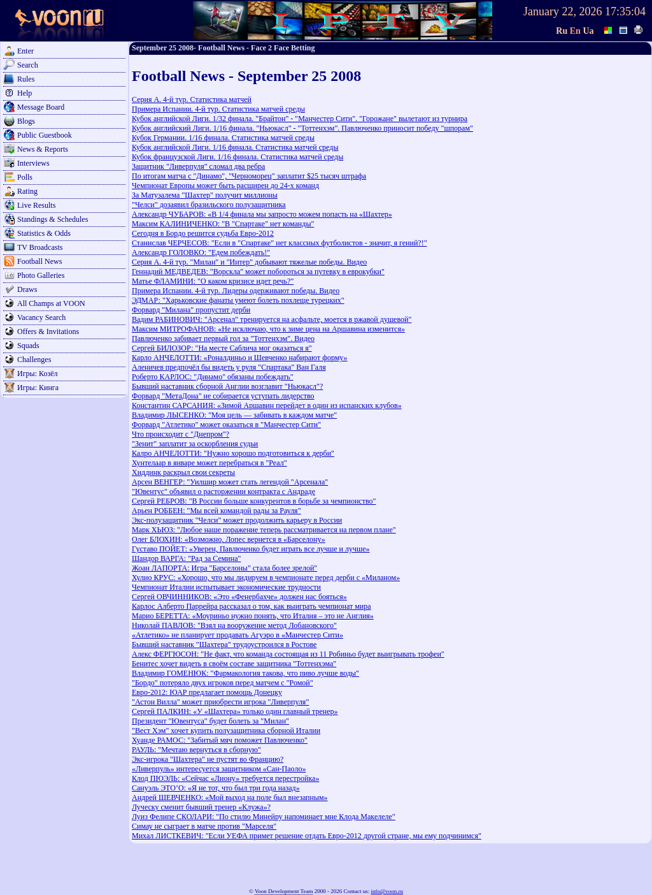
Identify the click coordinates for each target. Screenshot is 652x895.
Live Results (36, 205)
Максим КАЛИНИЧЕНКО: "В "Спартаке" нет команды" (223, 223)
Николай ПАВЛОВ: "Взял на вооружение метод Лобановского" (234, 625)
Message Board (40, 107)
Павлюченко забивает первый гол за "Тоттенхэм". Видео (223, 338)
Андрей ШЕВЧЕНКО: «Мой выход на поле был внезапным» (230, 797)
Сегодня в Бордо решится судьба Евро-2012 (203, 233)
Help (24, 93)
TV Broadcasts (39, 247)
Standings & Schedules (52, 219)
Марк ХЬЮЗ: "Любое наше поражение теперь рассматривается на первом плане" (264, 529)
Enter (25, 51)
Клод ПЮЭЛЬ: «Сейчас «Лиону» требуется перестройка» (225, 778)
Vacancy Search (41, 317)
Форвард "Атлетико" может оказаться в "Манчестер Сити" (226, 424)
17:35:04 (625, 11)
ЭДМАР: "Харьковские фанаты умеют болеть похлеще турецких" (238, 300)
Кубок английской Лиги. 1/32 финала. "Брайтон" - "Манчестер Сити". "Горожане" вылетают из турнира (299, 118)
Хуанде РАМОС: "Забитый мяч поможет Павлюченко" (220, 740)
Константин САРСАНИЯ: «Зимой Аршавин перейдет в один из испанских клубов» (267, 405)
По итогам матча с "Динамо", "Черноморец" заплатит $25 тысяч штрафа (249, 175)
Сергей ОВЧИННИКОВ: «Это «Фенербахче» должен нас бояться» (239, 596)
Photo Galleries (40, 275)
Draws (27, 289)
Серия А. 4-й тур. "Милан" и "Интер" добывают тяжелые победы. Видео (249, 262)
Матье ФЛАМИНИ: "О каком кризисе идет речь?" (213, 281)
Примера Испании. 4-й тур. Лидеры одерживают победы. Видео (235, 290)
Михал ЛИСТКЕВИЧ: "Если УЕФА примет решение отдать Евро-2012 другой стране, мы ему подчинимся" (306, 835)
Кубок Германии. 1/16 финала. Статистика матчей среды (223, 137)
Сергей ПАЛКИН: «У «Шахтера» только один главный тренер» (235, 711)
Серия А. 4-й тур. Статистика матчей (192, 99)
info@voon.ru (387, 891)
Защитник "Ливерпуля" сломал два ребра (198, 166)
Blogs (26, 121)
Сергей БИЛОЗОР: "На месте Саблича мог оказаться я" (222, 348)
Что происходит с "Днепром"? (180, 434)
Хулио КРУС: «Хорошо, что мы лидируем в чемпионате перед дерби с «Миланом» (266, 577)
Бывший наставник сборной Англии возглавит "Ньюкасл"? (227, 386)
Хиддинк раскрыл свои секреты (183, 472)
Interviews (33, 163)
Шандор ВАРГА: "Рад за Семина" (186, 558)
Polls (24, 177)
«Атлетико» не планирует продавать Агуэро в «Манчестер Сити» (237, 634)
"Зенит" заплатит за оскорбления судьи (195, 443)
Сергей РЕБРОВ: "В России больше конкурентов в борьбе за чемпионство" (254, 501)
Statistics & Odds (44, 233)
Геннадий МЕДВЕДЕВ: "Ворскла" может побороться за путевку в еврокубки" (258, 271)
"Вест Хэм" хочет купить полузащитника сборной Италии (226, 730)
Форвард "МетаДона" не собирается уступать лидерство (223, 395)
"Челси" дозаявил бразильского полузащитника (209, 204)
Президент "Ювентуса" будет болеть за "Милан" (210, 721)
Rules (25, 79)
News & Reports (42, 149)
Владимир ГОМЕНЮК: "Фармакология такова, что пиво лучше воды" (245, 673)
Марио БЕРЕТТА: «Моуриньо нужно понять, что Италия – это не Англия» (253, 615)
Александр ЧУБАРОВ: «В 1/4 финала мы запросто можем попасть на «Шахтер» (262, 214)
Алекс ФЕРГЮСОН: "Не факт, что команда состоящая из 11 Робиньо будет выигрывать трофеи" (288, 654)
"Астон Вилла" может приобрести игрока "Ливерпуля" (220, 701)
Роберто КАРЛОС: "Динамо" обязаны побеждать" (213, 376)
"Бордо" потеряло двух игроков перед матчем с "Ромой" (222, 682)
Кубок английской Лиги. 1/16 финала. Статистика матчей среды (235, 147)
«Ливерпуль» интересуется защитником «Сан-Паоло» (219, 768)
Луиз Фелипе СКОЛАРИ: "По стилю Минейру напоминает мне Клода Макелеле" (263, 816)
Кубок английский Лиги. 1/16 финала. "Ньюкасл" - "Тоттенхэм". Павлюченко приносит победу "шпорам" (302, 128)
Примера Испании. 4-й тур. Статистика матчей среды (218, 109)
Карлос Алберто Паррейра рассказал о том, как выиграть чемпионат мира (251, 606)
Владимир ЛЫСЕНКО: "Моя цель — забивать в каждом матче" (234, 415)
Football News (39, 261)
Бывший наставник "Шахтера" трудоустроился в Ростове (224, 644)
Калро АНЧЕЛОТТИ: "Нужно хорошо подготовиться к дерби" (233, 453)
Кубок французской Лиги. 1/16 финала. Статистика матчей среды (237, 156)
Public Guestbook (44, 135)
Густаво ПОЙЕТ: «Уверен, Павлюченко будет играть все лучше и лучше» (251, 548)
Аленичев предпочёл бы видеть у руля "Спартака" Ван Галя (229, 367)
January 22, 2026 (562, 11)
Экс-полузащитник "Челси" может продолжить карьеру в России (237, 520)
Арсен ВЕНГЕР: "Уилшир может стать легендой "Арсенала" (230, 481)
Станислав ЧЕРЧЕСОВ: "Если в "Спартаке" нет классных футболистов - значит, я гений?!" (279, 242)
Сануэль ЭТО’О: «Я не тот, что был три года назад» (216, 787)
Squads (28, 345)
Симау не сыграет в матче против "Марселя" (204, 826)
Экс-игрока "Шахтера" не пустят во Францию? (207, 759)
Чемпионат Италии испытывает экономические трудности (226, 587)
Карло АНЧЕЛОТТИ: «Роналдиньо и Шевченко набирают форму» (240, 357)
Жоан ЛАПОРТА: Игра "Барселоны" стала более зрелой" (224, 568)
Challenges (34, 359)
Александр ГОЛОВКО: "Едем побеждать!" (201, 252)
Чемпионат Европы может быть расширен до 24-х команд (225, 185)
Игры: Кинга (38, 387)
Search (27, 65)
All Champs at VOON (51, 303)
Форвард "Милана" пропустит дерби (191, 309)
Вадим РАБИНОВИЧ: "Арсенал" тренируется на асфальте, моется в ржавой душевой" (271, 319)
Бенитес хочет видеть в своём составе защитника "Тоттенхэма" (234, 663)
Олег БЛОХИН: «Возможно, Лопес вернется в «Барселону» (228, 539)
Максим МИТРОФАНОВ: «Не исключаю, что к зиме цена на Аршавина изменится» (268, 328)
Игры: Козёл (37, 373)
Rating (27, 191)
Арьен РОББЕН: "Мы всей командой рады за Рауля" (216, 510)
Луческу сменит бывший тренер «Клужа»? (201, 807)
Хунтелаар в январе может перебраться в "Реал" (209, 462)
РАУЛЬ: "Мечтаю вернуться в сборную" (196, 749)
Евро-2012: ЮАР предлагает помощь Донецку (207, 692)
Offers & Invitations (48, 331)
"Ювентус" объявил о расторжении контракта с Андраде (223, 491)
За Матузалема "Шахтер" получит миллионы (205, 195)
